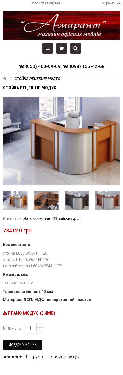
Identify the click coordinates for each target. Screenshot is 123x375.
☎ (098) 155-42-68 (84, 66)
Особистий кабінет (45, 3)
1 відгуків (34, 356)
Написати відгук (63, 356)
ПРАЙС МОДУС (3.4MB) (29, 313)
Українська (111, 3)
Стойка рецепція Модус (37, 79)
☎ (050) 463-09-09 (39, 66)
